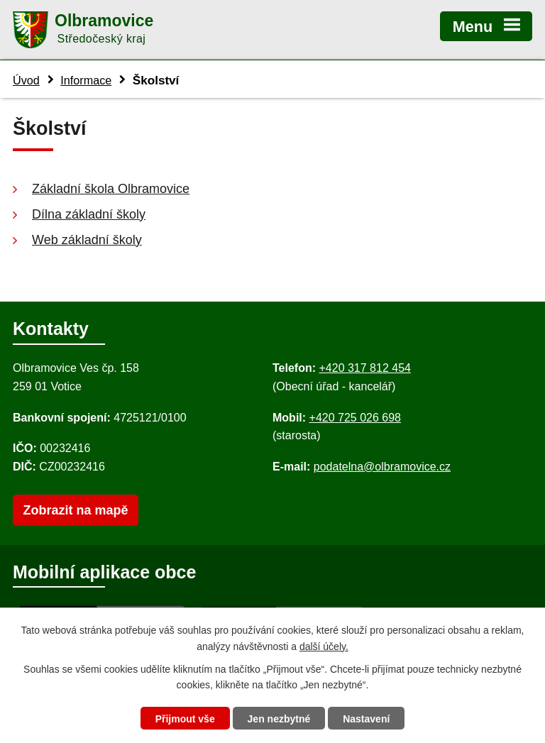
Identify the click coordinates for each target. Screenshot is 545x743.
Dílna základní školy (88, 214)
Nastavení (366, 719)
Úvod (26, 80)
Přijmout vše (185, 719)
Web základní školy (87, 240)
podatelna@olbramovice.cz (382, 467)
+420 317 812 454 (364, 368)
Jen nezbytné (279, 719)
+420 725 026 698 (355, 418)
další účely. (323, 646)
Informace (85, 80)
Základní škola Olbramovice (110, 189)
